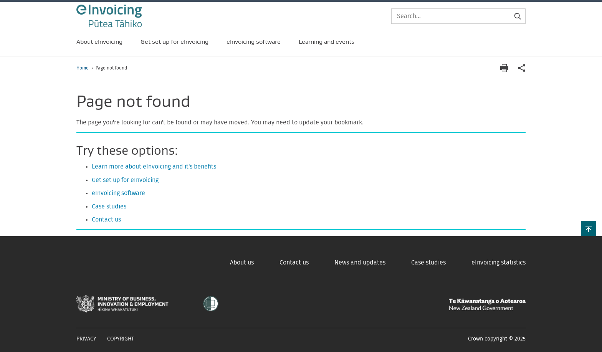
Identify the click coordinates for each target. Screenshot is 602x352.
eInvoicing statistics (498, 262)
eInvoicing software (118, 193)
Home (82, 68)
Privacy (86, 339)
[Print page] (504, 68)
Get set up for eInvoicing (125, 180)
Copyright (120, 339)
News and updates (359, 262)
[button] (588, 228)
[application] (522, 68)
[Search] (458, 16)
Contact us (106, 219)
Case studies (109, 206)
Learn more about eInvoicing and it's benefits (154, 167)
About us (242, 262)
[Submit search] (517, 16)
